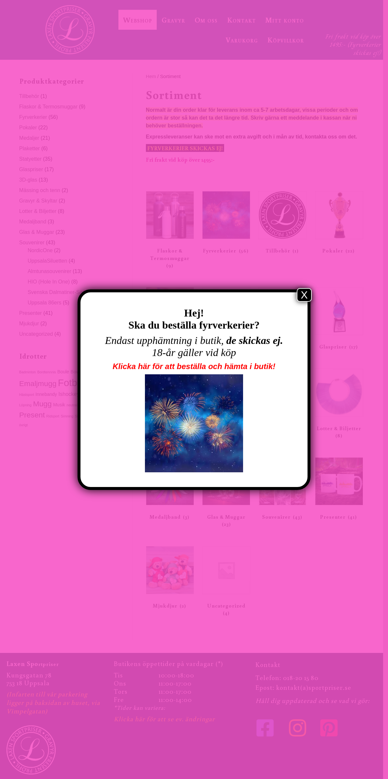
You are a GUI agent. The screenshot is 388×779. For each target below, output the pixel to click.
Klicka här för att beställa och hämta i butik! (194, 366)
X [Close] (304, 295)
